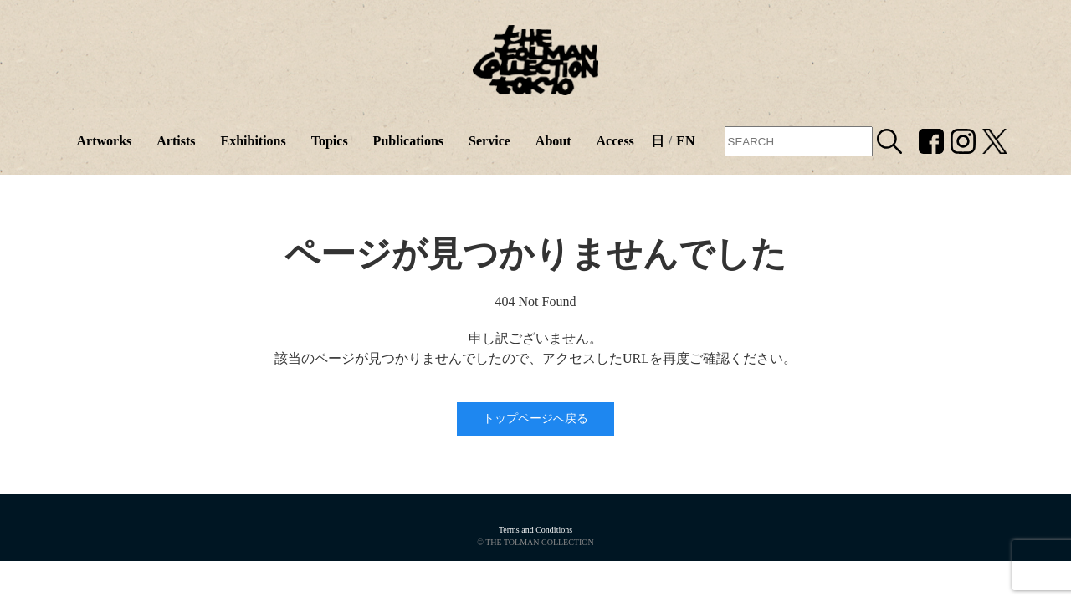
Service (489, 141)
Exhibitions (252, 141)
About (553, 141)
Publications (408, 141)
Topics (329, 141)
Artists (175, 141)
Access (615, 141)
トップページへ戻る (535, 418)
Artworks (103, 141)
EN (685, 141)
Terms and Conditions (535, 529)
